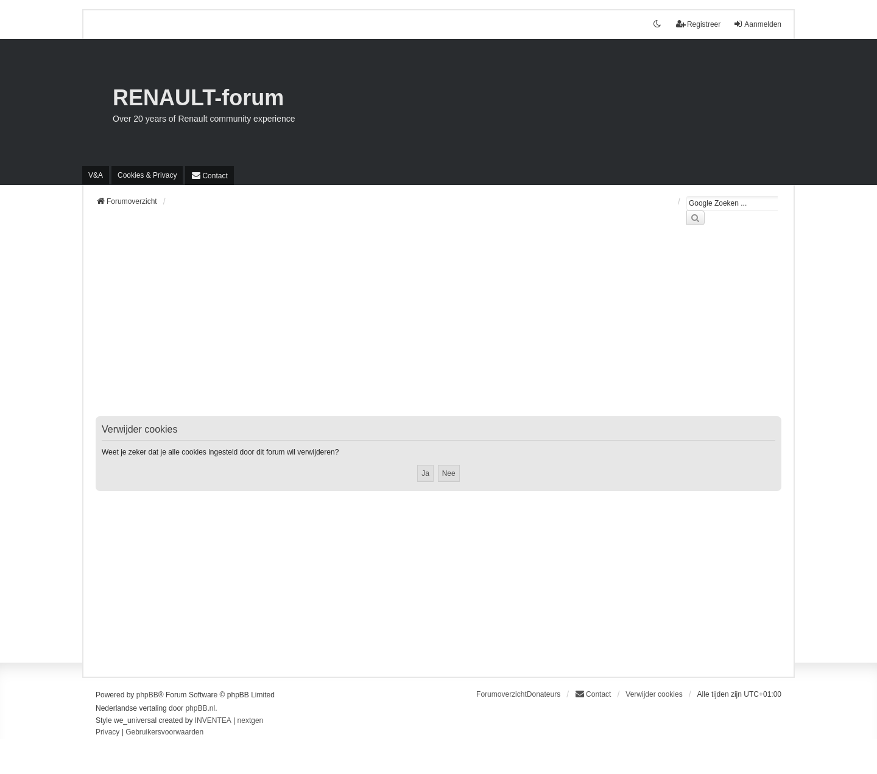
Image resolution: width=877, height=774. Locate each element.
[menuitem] (147, 175)
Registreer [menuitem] (698, 24)
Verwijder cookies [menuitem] (653, 694)
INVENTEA (213, 720)
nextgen (251, 720)
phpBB (147, 695)
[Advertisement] (438, 328)
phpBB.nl (200, 708)
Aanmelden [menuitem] (757, 24)
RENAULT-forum (198, 97)
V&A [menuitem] (95, 175)
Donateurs (543, 694)
